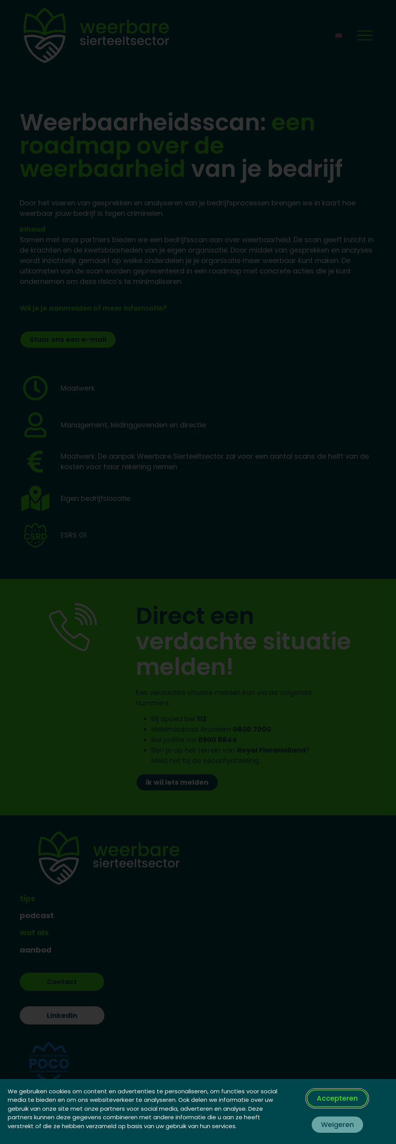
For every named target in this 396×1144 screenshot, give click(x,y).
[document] (198, 572)
